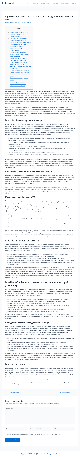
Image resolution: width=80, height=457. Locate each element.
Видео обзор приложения (17, 82)
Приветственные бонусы (17, 64)
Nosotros (35, 3)
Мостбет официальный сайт (18, 84)
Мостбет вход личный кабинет (19, 62)
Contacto (55, 3)
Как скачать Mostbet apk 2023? (19, 38)
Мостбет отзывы (15, 50)
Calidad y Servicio (46, 3)
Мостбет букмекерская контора (19, 32)
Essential (9, 3)
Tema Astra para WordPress (51, 454)
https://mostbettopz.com (26, 111)
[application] (76, 3)
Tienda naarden (65, 3)
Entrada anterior (13, 392)
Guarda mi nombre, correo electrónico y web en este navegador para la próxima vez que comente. (34, 435)
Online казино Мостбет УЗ (17, 86)
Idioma (74, 3)
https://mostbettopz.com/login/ (47, 189)
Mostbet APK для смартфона (18, 52)
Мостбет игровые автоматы (18, 40)
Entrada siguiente (66, 392)
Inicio (29, 3)
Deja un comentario (10, 22)
